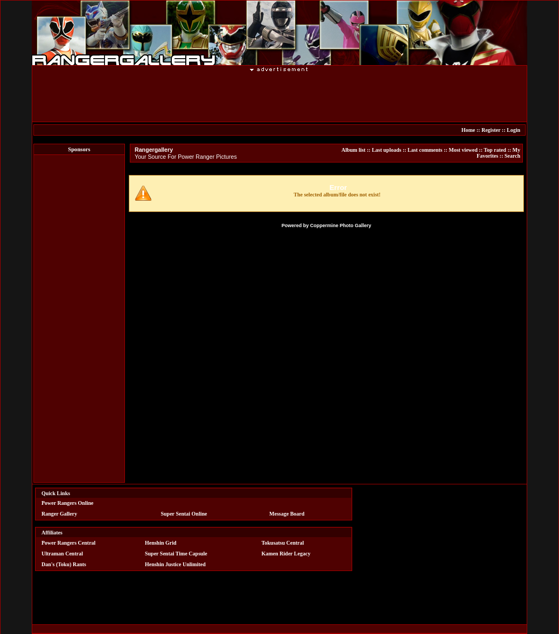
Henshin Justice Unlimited (175, 564)
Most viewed (463, 150)
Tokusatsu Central (283, 543)
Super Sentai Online (184, 514)
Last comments (425, 150)
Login (513, 130)
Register (490, 130)
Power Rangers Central (68, 543)
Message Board (286, 514)
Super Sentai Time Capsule (176, 553)
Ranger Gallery (59, 514)
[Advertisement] (279, 96)
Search (512, 156)
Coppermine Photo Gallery (341, 225)
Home (469, 130)
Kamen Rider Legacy (286, 553)
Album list (353, 150)
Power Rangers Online (67, 503)
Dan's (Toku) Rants (63, 564)
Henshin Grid (161, 543)
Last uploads (386, 150)
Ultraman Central (62, 553)
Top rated (495, 150)
